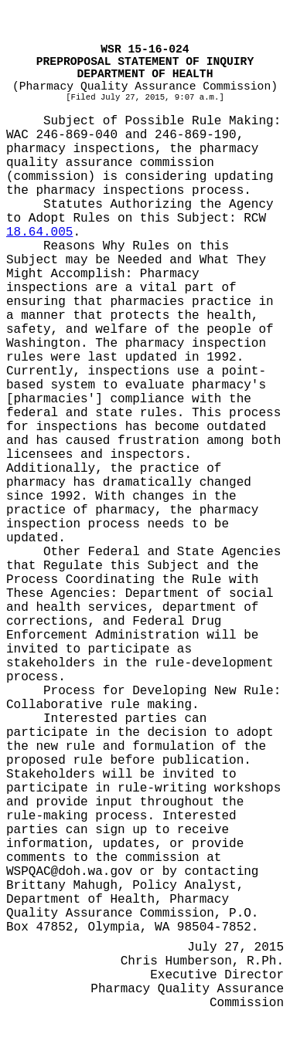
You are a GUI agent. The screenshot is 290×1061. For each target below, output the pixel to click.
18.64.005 (39, 232)
